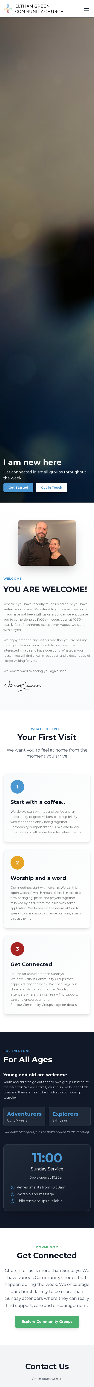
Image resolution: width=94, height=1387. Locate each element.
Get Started (18, 488)
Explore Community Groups (47, 1322)
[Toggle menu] (86, 8)
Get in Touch (51, 488)
